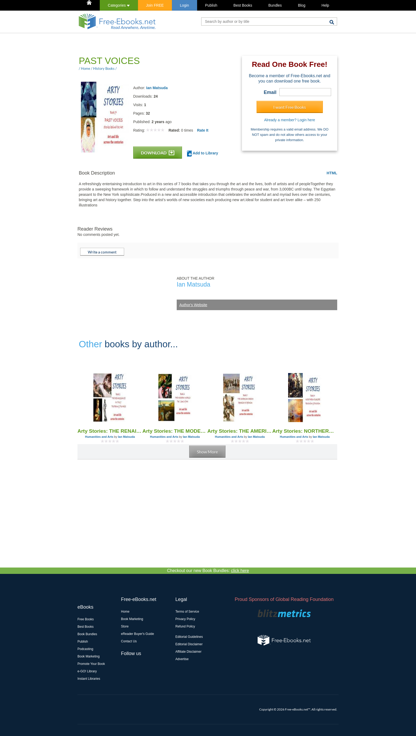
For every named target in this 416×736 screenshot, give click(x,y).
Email (270, 92)
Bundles (275, 5)
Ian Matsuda (157, 88)
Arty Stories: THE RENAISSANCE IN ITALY (109, 431)
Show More (207, 451)
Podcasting (85, 649)
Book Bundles (87, 634)
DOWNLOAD (157, 152)
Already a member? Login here (289, 120)
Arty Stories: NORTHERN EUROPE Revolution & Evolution (304, 431)
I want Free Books (289, 107)
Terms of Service (187, 611)
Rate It (203, 130)
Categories (119, 5)
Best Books (242, 5)
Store (125, 626)
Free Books (85, 619)
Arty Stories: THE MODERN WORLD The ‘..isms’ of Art (174, 431)
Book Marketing (88, 656)
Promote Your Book (91, 664)
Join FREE (155, 5)
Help (325, 5)
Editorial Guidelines (189, 637)
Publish (211, 5)
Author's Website (193, 305)
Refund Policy (185, 626)
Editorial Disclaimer (189, 644)
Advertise (182, 659)
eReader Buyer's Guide (137, 634)
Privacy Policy (185, 619)
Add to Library (202, 153)
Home (125, 611)
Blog (301, 5)
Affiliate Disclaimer (188, 651)
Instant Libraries (88, 679)
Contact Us (129, 641)
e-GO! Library (87, 671)
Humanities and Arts (99, 436)
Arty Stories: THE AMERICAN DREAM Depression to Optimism (239, 431)
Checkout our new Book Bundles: (208, 570)
